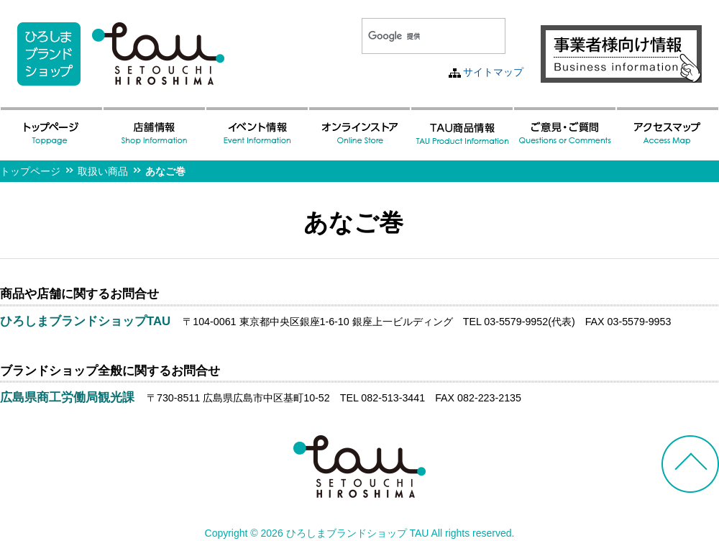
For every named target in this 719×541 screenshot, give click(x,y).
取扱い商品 (103, 171)
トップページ (30, 171)
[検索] (416, 36)
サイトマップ (493, 72)
